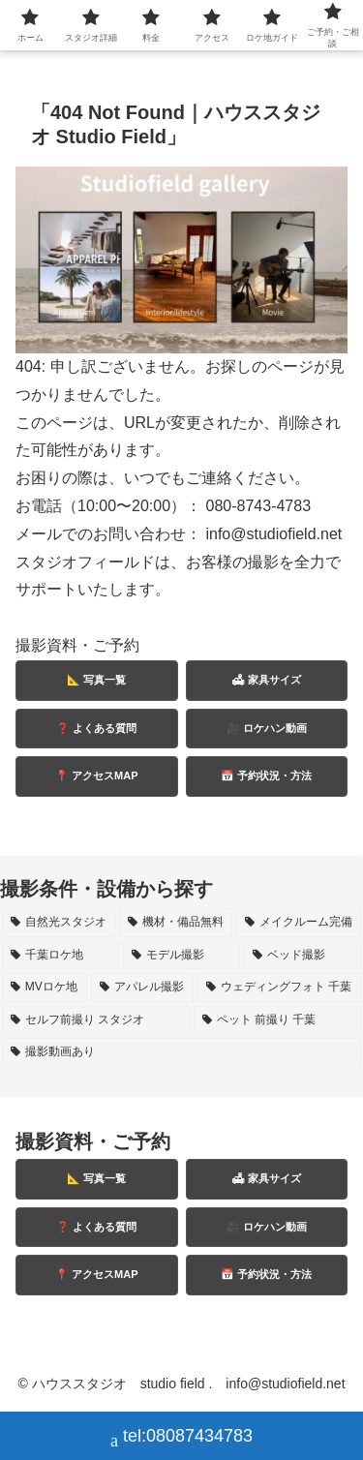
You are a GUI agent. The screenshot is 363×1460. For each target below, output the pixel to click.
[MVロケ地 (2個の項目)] (44, 987)
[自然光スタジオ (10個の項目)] (58, 922)
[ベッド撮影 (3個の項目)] (302, 955)
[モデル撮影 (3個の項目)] (181, 955)
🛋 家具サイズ (266, 679)
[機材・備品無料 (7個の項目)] (175, 922)
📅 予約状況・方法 (266, 775)
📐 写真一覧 (96, 679)
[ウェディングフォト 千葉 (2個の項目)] (279, 987)
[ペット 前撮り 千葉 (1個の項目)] (277, 1020)
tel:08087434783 (181, 1438)
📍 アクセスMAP (96, 775)
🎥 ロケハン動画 (267, 728)
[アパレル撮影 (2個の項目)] (142, 987)
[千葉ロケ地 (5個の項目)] (60, 955)
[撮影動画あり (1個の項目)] (181, 1052)
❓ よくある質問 (96, 728)
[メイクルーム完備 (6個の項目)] (298, 922)
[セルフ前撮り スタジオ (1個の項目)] (96, 1020)
